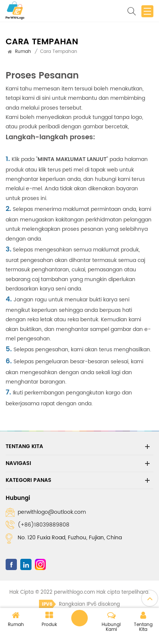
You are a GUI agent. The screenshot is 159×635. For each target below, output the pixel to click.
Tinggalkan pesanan (79, 618)
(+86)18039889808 (43, 525)
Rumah (23, 51)
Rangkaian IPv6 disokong (79, 604)
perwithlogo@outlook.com (52, 512)
